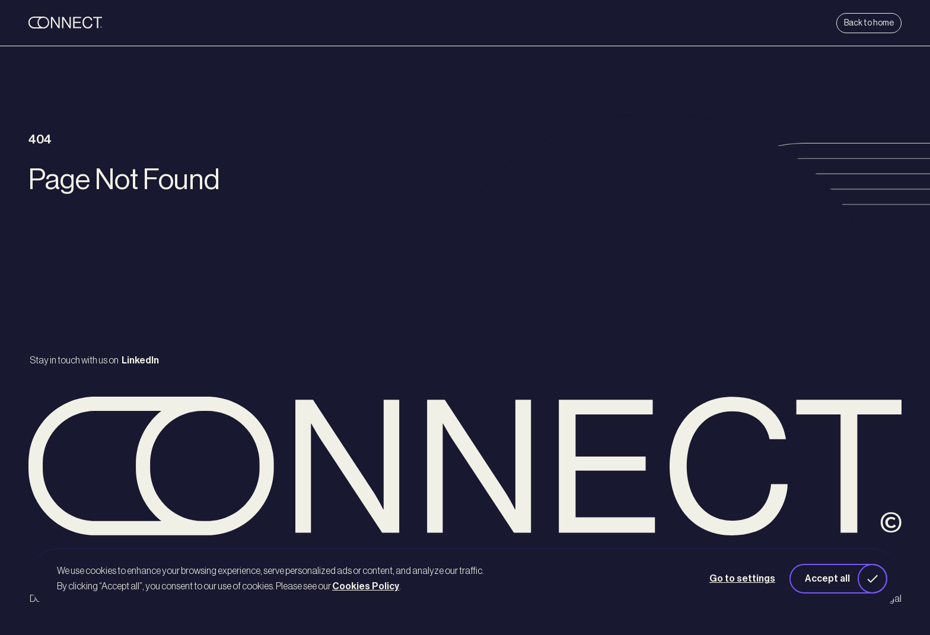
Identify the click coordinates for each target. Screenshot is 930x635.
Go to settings (742, 578)
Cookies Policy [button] (365, 586)
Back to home (869, 23)
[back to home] (102, 23)
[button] (838, 578)
